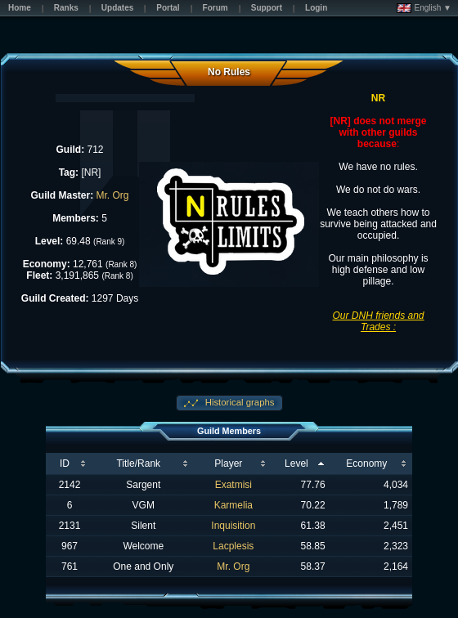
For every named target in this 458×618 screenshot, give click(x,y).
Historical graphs (239, 402)
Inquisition (233, 525)
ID (65, 463)
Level (296, 463)
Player (228, 463)
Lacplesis (233, 546)
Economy (366, 463)
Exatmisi (233, 484)
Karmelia (233, 505)
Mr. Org (113, 195)
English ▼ (424, 8)
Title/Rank (138, 463)
